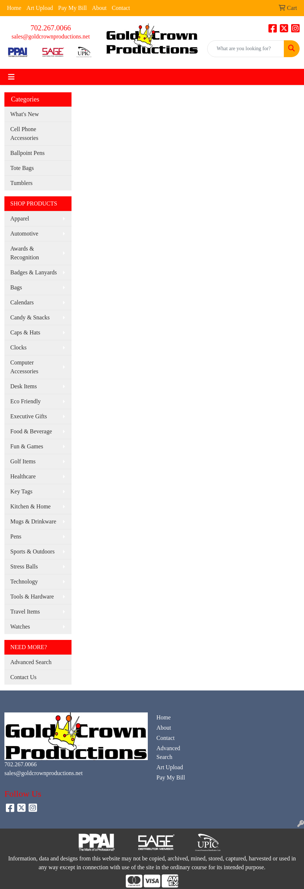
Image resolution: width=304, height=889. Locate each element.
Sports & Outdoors (32, 551)
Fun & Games (26, 446)
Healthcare (23, 476)
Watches (20, 626)
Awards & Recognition (24, 252)
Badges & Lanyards (33, 272)
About (99, 8)
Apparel (19, 218)
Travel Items (25, 611)
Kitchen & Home (30, 506)
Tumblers (21, 183)
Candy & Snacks (30, 317)
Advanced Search (30, 662)
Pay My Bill (72, 8)
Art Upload (39, 8)
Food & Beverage (31, 431)
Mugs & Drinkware (33, 521)
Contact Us (23, 677)
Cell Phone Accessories (24, 133)
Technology (24, 581)
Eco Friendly (25, 401)
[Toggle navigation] (11, 77)
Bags (16, 287)
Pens (15, 536)
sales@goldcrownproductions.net (50, 36)
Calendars (22, 302)
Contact (121, 8)
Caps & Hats (25, 332)
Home (14, 8)
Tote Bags (22, 168)
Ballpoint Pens (27, 153)
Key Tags (21, 491)
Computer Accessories (24, 366)
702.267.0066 (50, 28)
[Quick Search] (245, 48)
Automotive (24, 233)
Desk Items (23, 386)
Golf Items (23, 461)
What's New (24, 114)
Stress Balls (24, 566)
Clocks (18, 347)
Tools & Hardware (32, 596)
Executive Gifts (28, 416)
